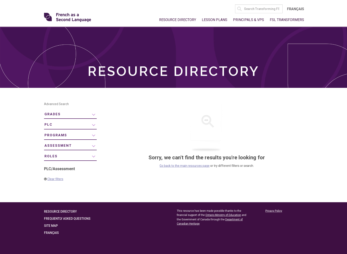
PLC (48, 125)
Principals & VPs (248, 20)
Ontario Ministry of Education (223, 215)
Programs (55, 135)
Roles (51, 156)
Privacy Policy (273, 210)
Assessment (58, 146)
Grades (52, 114)
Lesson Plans (214, 20)
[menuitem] (70, 114)
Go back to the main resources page (185, 165)
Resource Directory (177, 20)
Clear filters (55, 179)
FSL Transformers (287, 20)
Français (295, 9)
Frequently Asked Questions (67, 218)
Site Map (51, 225)
